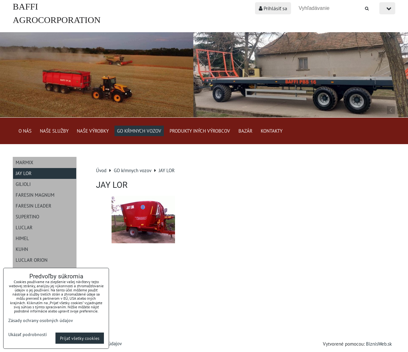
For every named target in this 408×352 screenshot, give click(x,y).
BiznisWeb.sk (379, 344)
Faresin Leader (33, 205)
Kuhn (22, 249)
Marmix (24, 162)
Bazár (245, 131)
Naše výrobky (93, 131)
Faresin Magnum (35, 195)
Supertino (27, 216)
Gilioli (23, 184)
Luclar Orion (31, 260)
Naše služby (54, 131)
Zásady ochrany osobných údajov (40, 320)
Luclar (24, 227)
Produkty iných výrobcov (200, 131)
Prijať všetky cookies (79, 338)
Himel (22, 238)
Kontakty (271, 131)
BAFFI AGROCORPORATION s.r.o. (56, 20)
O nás (25, 131)
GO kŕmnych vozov (139, 131)
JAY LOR (24, 173)
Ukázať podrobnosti (27, 334)
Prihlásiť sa (273, 8)
